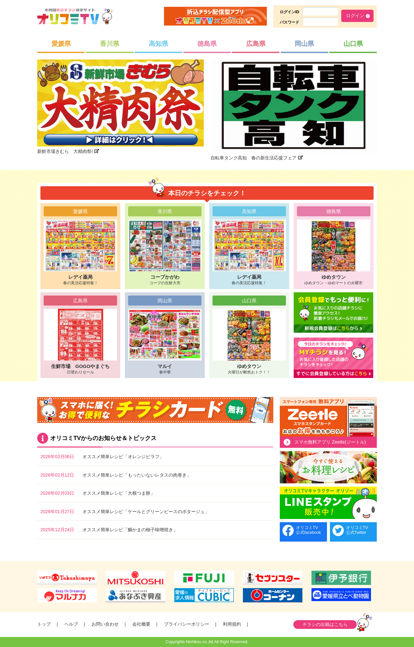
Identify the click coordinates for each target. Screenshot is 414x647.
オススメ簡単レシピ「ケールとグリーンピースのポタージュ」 (145, 511)
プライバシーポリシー (186, 624)
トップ (44, 624)
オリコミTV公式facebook (308, 530)
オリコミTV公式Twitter (357, 530)
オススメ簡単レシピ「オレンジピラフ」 (123, 456)
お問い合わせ (105, 624)
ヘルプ (71, 624)
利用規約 (232, 624)
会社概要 (141, 624)
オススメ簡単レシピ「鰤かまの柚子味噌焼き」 (130, 529)
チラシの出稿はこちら (325, 624)
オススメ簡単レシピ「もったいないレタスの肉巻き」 (136, 475)
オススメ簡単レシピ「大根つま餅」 (118, 493)
